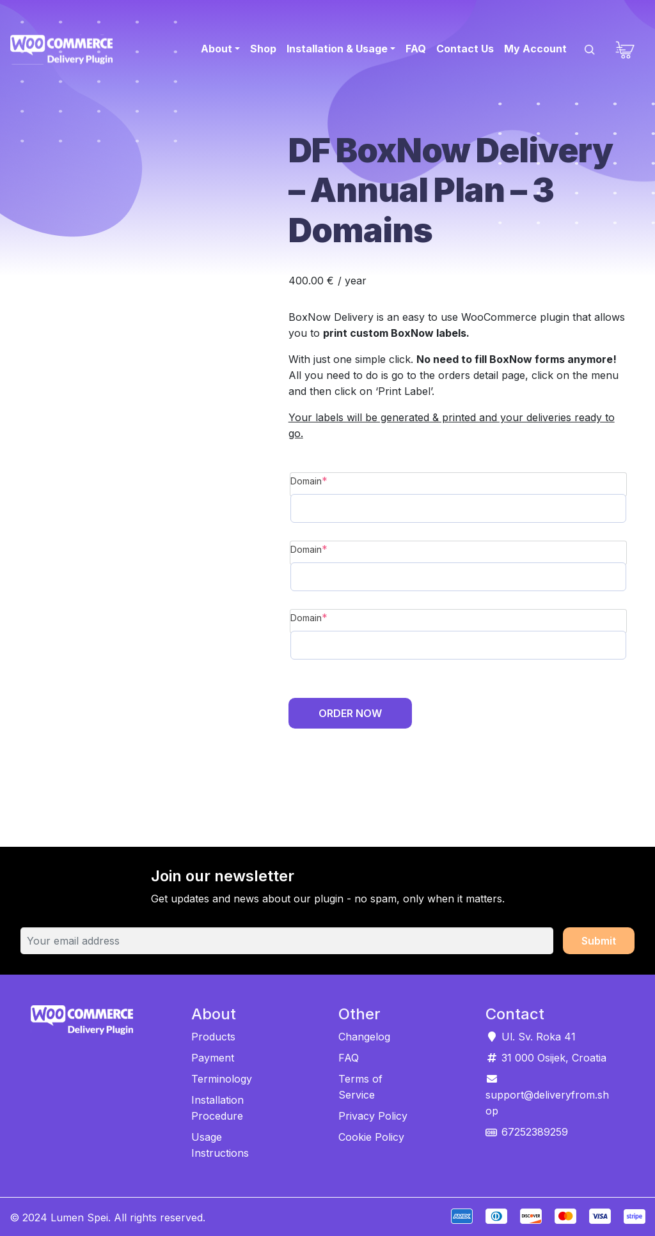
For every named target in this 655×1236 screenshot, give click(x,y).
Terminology (221, 1078)
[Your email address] (286, 940)
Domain (332, 480)
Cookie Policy (371, 1137)
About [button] (216, 48)
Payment (212, 1057)
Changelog (364, 1036)
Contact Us (465, 48)
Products (213, 1036)
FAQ (416, 48)
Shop (263, 48)
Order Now (350, 713)
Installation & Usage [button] (337, 48)
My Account (535, 48)
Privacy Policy (372, 1115)
